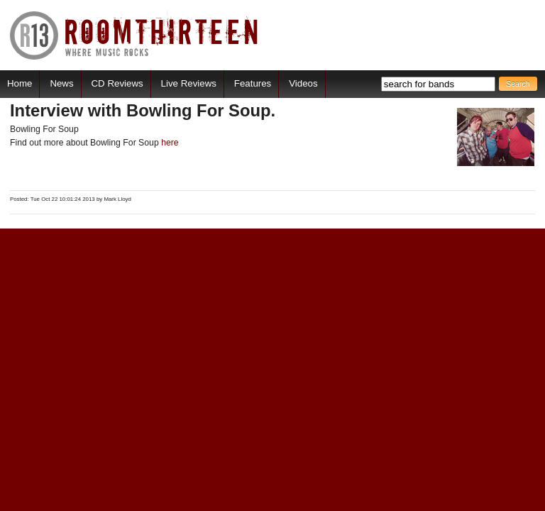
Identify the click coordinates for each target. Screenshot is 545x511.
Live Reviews (188, 83)
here (170, 143)
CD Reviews (117, 83)
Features (252, 83)
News (61, 83)
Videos (303, 83)
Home (19, 83)
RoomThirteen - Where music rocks (134, 35)
